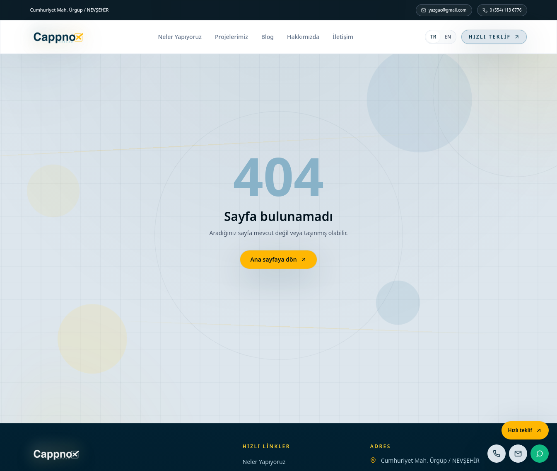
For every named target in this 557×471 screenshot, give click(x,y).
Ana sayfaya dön (278, 259)
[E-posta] (518, 453)
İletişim (343, 37)
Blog (267, 37)
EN (447, 36)
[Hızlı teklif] (525, 430)
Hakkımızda (303, 37)
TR (433, 36)
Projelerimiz (231, 37)
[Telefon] (496, 453)
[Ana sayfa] (58, 37)
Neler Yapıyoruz (180, 37)
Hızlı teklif (494, 36)
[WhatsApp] (539, 453)
